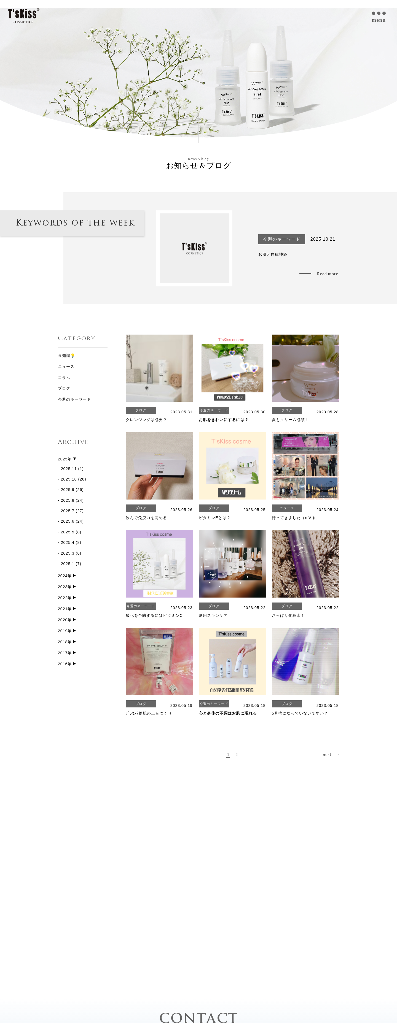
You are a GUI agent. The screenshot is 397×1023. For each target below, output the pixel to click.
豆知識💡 (66, 355)
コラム (64, 377)
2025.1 (67, 563)
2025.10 (69, 479)
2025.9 (67, 489)
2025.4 (67, 542)
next (327, 754)
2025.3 (67, 553)
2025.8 (67, 500)
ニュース (66, 366)
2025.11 (69, 468)
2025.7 (67, 511)
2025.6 (67, 521)
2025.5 (67, 532)
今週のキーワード (74, 399)
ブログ (64, 388)
